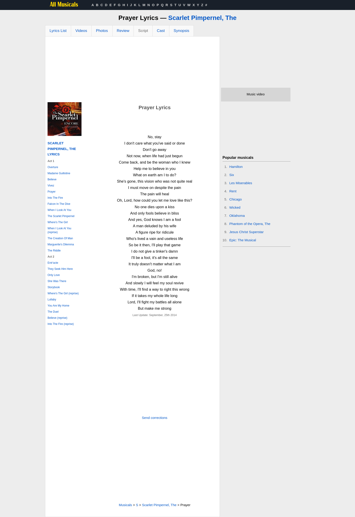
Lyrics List (58, 31)
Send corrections (155, 418)
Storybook (54, 287)
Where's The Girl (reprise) (63, 293)
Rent (233, 191)
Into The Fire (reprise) (61, 324)
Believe (52, 179)
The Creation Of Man (60, 238)
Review (123, 31)
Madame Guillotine (59, 173)
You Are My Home (58, 305)
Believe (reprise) (57, 317)
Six (231, 175)
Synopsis (181, 31)
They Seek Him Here (60, 269)
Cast (161, 31)
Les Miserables (240, 183)
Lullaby (52, 299)
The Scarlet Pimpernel (61, 216)
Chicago (235, 199)
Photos (102, 31)
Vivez (51, 185)
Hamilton (236, 167)
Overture (53, 167)
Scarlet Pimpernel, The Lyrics (62, 148)
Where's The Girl (58, 222)
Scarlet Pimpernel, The (202, 17)
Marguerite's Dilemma (61, 244)
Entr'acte (53, 262)
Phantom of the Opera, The (250, 224)
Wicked (234, 207)
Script (143, 31)
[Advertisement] (132, 70)
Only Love (54, 275)
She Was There (57, 281)
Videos (81, 31)
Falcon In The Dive (59, 203)
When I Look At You (59, 210)
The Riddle (54, 250)
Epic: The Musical (242, 240)
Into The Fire (55, 197)
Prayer (51, 191)
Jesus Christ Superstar (246, 232)
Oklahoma (237, 215)
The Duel (53, 311)
